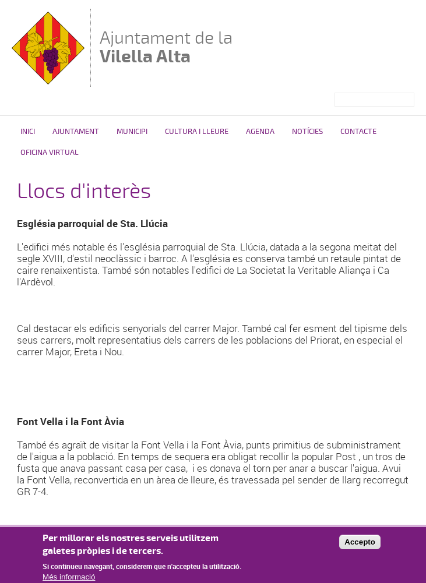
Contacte (358, 131)
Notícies (307, 131)
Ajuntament (75, 131)
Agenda (260, 131)
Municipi (132, 131)
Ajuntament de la (166, 46)
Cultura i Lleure (196, 131)
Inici (27, 131)
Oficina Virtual (49, 152)
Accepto (359, 545)
